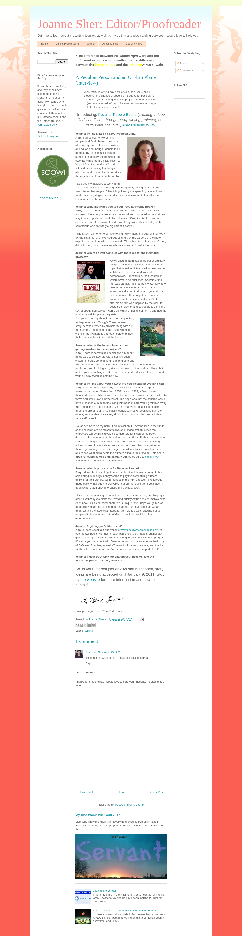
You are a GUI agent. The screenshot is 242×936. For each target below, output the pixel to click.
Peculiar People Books (117, 115)
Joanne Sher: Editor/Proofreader (119, 24)
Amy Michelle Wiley (138, 125)
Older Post (156, 792)
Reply (89, 663)
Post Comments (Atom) (129, 804)
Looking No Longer (104, 890)
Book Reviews (134, 43)
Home (44, 43)
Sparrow (91, 652)
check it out (152, 456)
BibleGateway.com (48, 136)
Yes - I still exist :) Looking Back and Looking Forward (125, 910)
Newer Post (86, 792)
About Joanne (110, 43)
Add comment (86, 672)
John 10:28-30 (46, 124)
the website (90, 580)
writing (89, 630)
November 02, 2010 (110, 652)
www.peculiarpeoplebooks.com (139, 529)
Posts (182, 63)
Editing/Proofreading (67, 43)
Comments (185, 70)
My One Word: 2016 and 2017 (97, 815)
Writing (91, 43)
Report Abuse (47, 198)
